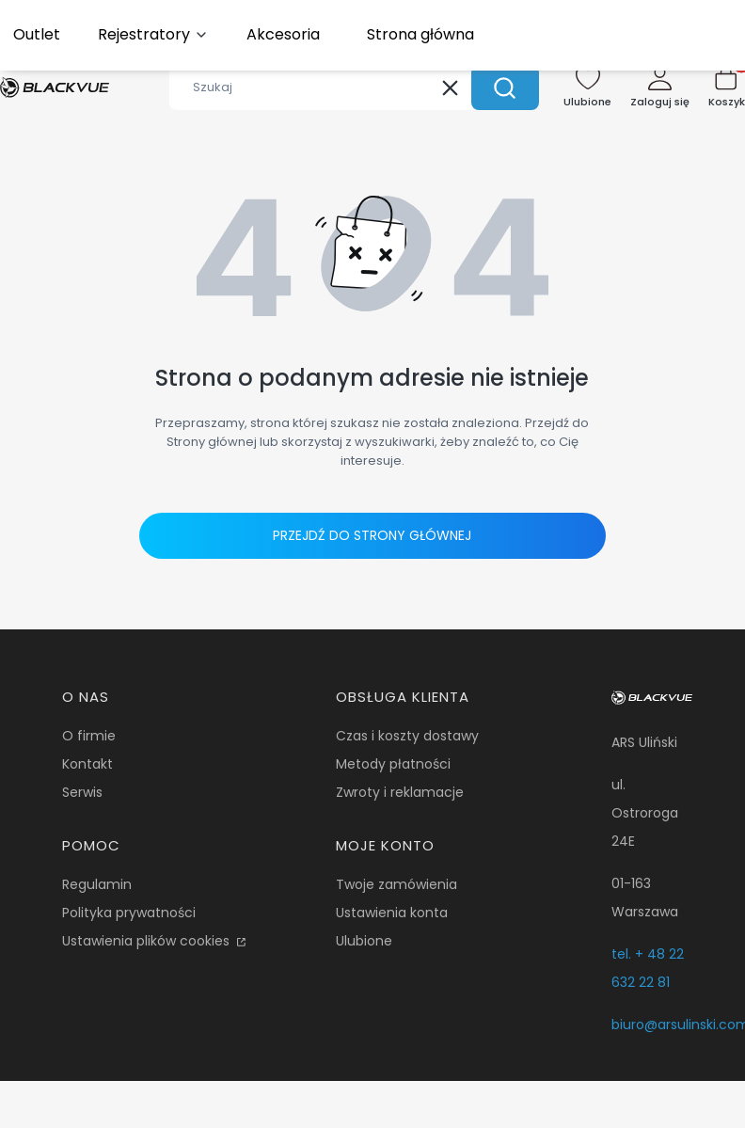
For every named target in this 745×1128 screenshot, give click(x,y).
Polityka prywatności (129, 912)
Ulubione (364, 940)
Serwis (82, 792)
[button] (505, 87)
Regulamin (97, 884)
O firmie (89, 735)
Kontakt (87, 764)
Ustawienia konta (392, 912)
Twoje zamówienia (396, 884)
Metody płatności (393, 764)
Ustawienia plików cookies (147, 940)
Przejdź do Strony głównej (372, 535)
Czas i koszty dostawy (407, 735)
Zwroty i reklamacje (400, 792)
